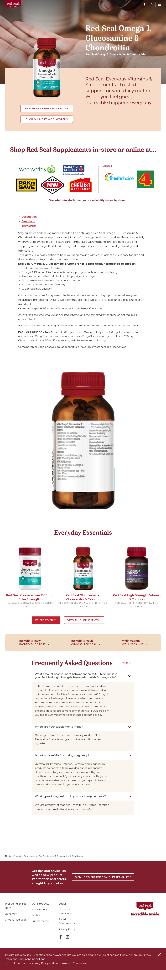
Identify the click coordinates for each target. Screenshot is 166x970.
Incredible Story (34, 644)
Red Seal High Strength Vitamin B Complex (137, 597)
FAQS (126, 662)
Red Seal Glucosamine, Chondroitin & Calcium (83, 597)
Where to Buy (46, 619)
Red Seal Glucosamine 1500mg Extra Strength (29, 597)
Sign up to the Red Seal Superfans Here (103, 878)
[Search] (152, 4)
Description (29, 216)
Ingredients (28, 226)
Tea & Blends (39, 913)
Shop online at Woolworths (47, 119)
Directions (28, 221)
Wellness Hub (134, 644)
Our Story (10, 917)
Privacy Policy (67, 933)
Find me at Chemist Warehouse (46, 108)
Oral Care (37, 919)
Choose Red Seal (85, 644)
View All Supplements (84, 619)
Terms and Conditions (72, 963)
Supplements (40, 924)
